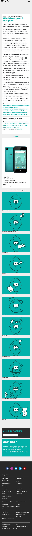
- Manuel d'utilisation (8, 179)
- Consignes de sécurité (9, 180)
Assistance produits (7, 502)
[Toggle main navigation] (29, 1)
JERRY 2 (21, 122)
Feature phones (20, 478)
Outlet (17, 481)
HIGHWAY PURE (13, 122)
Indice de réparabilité (7, 496)
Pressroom (19, 493)
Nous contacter (6, 524)
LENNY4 (7, 124)
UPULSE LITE (15, 127)
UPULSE (9, 127)
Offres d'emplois (6, 491)
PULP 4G (12, 124)
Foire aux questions (21, 502)
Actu (3, 493)
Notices (18, 504)
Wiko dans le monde (21, 491)
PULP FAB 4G (18, 124)
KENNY (26, 122)
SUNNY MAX (14, 125)
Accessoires (5, 480)
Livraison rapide (6, 514)
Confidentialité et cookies (8, 529)
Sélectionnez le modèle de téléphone (16, 190)
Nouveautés (5, 478)
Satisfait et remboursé (8, 518)
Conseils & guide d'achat (22, 512)
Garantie (18, 506)
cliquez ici (19, 129)
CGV (17, 524)
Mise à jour (5, 504)
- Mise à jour (6, 177)
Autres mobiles (6, 483)
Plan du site (19, 529)
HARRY (7, 122)
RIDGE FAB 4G (6, 125)
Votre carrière (19, 489)
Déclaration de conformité (9, 506)
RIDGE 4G (25, 124)
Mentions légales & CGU (22, 526)
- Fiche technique (7, 186)
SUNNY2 (20, 125)
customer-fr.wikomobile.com (19, 452)
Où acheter (19, 483)
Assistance (5, 512)
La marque (5, 489)
